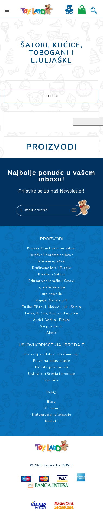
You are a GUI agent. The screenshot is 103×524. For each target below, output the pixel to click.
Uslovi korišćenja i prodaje (51, 374)
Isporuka (51, 380)
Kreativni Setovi (51, 274)
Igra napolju (51, 294)
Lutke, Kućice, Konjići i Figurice (51, 313)
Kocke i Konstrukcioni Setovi (51, 248)
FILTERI (52, 96)
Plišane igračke (51, 261)
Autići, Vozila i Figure (51, 320)
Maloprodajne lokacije (51, 414)
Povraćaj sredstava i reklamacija (52, 354)
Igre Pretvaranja (51, 287)
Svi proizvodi (51, 326)
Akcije (51, 333)
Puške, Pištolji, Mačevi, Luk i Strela (51, 307)
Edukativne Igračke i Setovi (51, 281)
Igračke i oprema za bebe (51, 255)
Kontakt (51, 421)
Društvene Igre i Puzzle (51, 268)
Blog (51, 401)
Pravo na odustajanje (51, 361)
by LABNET (64, 465)
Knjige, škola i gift (51, 300)
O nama (51, 408)
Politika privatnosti (51, 367)
